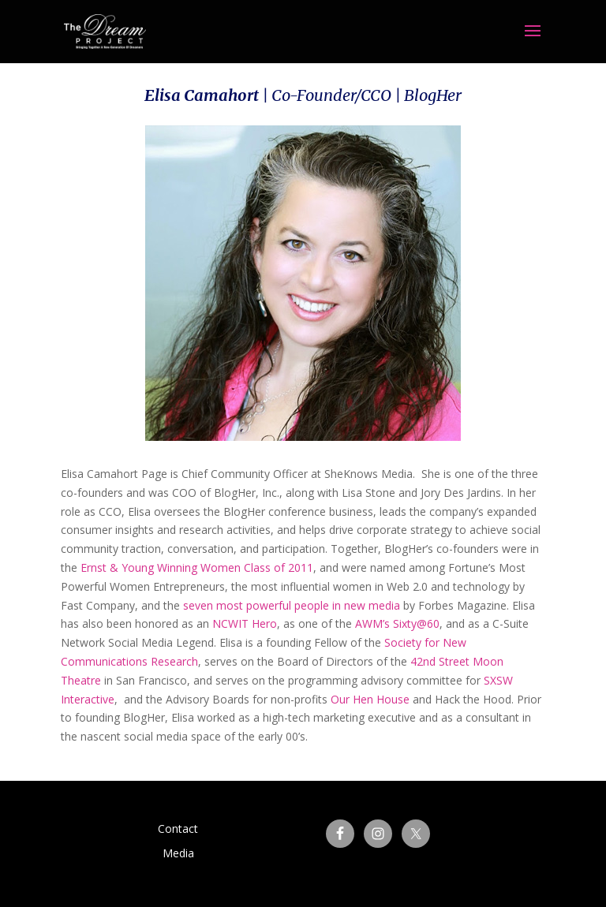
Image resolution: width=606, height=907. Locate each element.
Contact (178, 828)
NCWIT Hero (244, 623)
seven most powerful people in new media (291, 605)
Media (178, 852)
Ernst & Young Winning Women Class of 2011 (196, 567)
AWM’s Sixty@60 (397, 623)
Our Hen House (370, 699)
